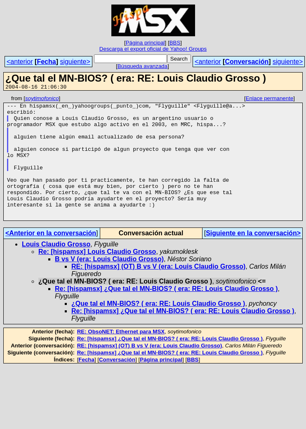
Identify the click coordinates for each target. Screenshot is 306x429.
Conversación (246, 61)
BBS (175, 43)
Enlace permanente (270, 99)
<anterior (20, 61)
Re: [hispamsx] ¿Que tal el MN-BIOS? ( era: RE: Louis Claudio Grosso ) (166, 313)
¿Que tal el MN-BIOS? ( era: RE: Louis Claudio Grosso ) (158, 328)
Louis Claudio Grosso (56, 268)
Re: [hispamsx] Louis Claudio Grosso (97, 276)
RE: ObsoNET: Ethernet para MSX (121, 356)
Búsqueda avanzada (143, 66)
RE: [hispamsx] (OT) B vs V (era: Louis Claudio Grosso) (158, 291)
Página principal (145, 43)
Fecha (46, 61)
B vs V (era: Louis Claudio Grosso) (109, 283)
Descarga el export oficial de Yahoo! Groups (153, 49)
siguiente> (75, 61)
